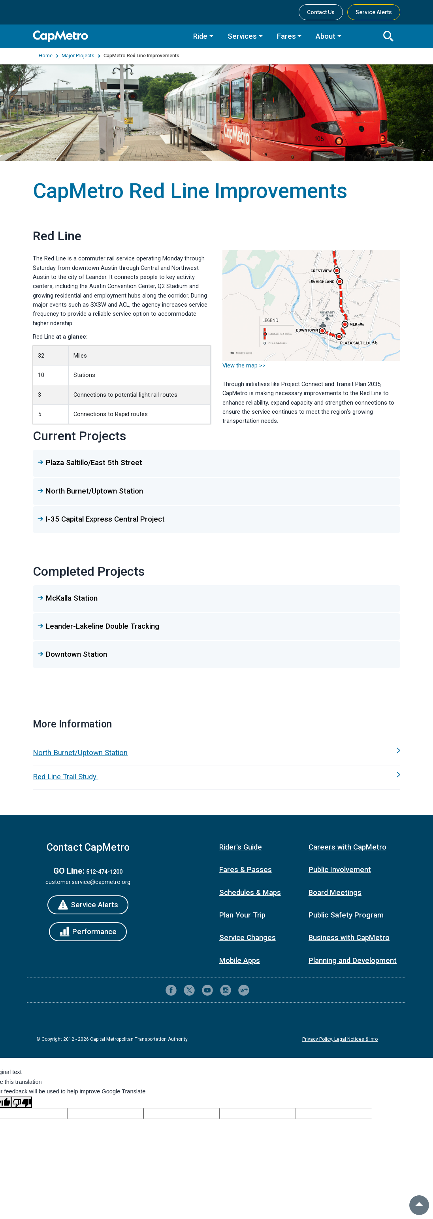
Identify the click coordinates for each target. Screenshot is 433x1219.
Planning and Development (353, 960)
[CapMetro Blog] (244, 990)
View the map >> (243, 365)
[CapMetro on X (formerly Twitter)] (189, 990)
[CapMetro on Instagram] (226, 990)
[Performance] (87, 931)
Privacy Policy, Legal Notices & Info (340, 1039)
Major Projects (78, 55)
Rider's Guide (240, 847)
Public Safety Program (346, 915)
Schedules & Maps (250, 892)
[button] (216, 462)
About (325, 36)
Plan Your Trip (242, 915)
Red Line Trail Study (65, 776)
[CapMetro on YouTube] (207, 990)
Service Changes (247, 937)
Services (242, 36)
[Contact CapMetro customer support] (262, 990)
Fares (286, 36)
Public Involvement (340, 869)
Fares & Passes (245, 869)
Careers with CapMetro (347, 847)
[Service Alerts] (87, 904)
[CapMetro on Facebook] (171, 990)
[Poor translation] (21, 1102)
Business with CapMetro (349, 937)
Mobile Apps (239, 960)
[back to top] (419, 1205)
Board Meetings (335, 892)
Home (46, 55)
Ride (200, 36)
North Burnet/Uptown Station (80, 752)
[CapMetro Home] (107, 36)
